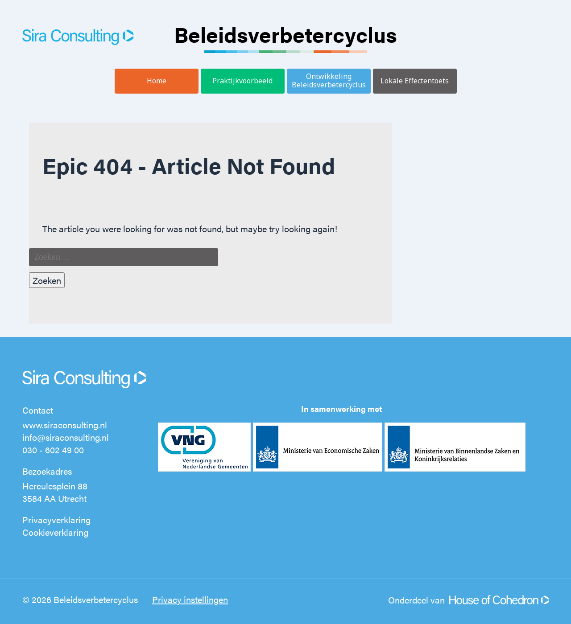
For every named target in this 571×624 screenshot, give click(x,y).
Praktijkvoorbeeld (242, 81)
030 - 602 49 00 (53, 449)
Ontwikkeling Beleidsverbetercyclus (329, 80)
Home (156, 81)
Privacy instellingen (190, 599)
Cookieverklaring (55, 531)
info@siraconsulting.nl (65, 437)
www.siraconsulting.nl (64, 424)
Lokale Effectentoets (415, 81)
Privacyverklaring (56, 519)
